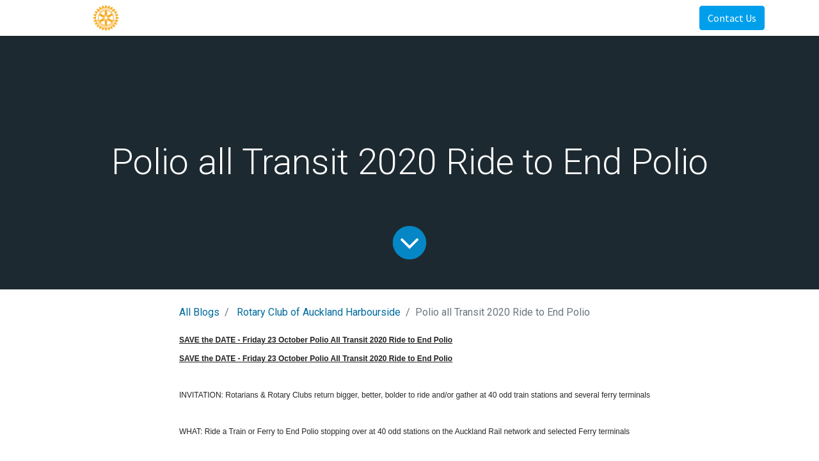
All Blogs (199, 312)
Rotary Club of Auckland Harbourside (319, 312)
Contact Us (732, 18)
